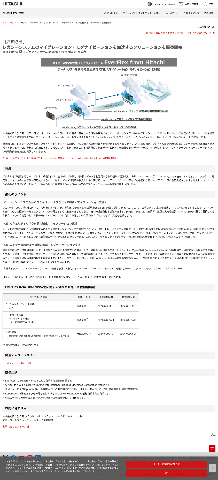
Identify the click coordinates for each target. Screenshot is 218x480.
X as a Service (191, 12)
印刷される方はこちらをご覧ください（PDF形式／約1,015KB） (178, 33)
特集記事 (208, 12)
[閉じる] (212, 469)
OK (166, 474)
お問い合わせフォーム (14, 426)
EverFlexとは (111, 12)
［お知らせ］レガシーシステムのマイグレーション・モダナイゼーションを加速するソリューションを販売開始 (92, 44)
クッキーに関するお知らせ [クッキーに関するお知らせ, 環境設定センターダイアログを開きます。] (166, 465)
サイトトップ (8, 22)
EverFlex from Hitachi (15, 363)
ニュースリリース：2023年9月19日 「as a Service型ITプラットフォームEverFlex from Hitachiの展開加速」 (61, 158)
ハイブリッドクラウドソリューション (141, 12)
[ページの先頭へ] (212, 448)
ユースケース (172, 12)
